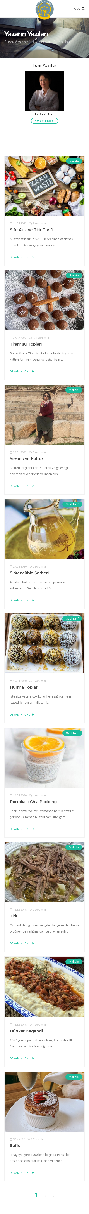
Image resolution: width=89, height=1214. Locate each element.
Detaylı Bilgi (44, 121)
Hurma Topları (24, 687)
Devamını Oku (22, 257)
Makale (74, 390)
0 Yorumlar (37, 566)
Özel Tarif (72, 504)
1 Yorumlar (37, 681)
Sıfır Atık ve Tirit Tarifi (31, 230)
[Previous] (54, 1196)
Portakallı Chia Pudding (33, 801)
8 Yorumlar (37, 223)
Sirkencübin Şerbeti (29, 573)
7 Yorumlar (37, 452)
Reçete (74, 161)
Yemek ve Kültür (26, 458)
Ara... (79, 5)
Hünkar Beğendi (26, 1031)
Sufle (15, 1145)
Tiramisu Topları (26, 344)
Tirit (14, 916)
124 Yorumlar (39, 338)
